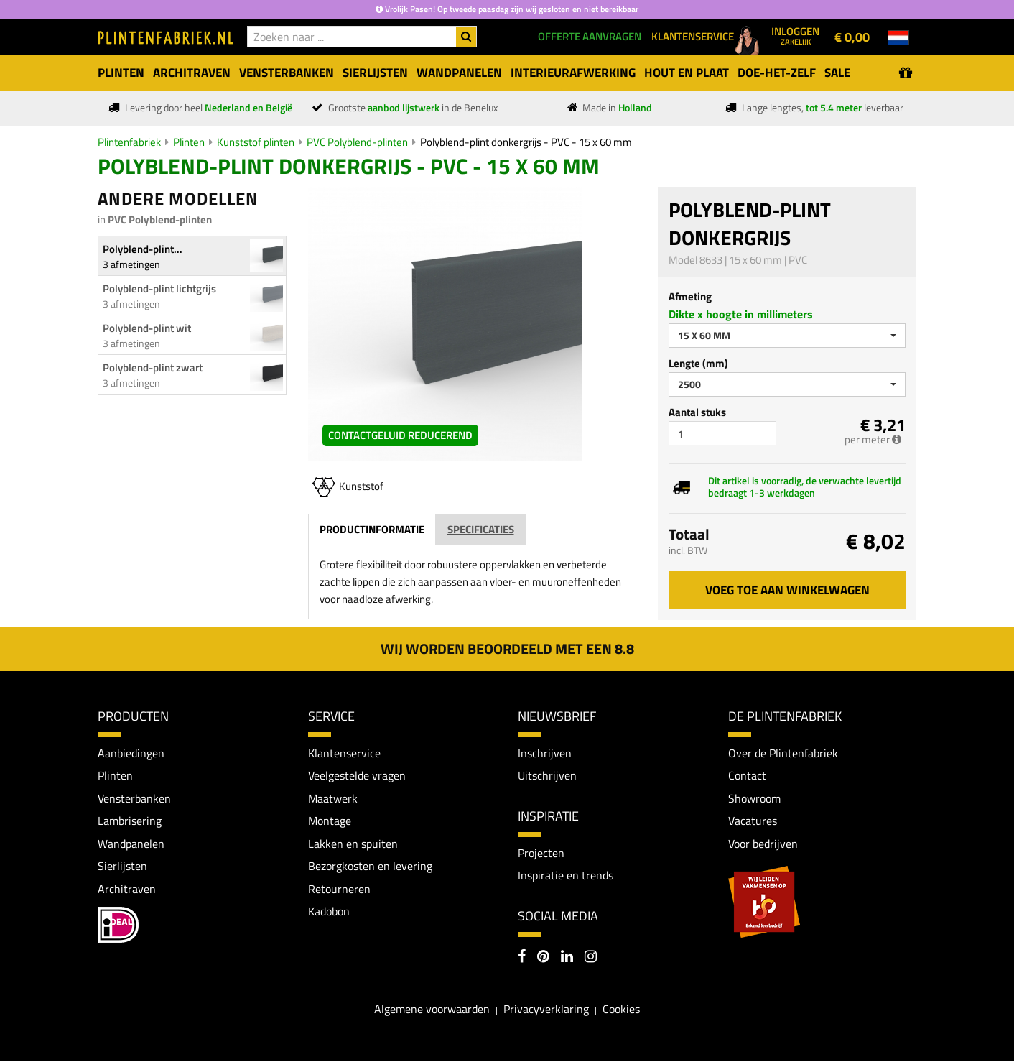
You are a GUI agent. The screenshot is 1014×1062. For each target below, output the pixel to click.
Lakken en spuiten (353, 843)
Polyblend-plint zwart (153, 367)
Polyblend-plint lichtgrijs (159, 288)
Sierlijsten (122, 866)
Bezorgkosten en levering (370, 866)
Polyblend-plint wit (147, 328)
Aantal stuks (697, 412)
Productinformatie (372, 529)
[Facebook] (522, 958)
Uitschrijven (547, 775)
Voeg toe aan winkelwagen (787, 590)
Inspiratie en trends (565, 876)
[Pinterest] (543, 958)
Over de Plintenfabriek (783, 753)
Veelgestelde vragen (357, 775)
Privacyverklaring (546, 1008)
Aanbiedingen (131, 753)
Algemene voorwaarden (432, 1008)
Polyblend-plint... (142, 249)
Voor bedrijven (763, 843)
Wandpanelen (131, 843)
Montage (329, 821)
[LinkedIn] (567, 958)
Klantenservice (344, 753)
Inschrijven (545, 753)
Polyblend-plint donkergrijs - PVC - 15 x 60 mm (526, 142)
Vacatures (752, 821)
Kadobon (329, 911)
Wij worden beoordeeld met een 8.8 (507, 648)
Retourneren (339, 888)
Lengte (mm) (698, 363)
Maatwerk (333, 798)
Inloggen (795, 35)
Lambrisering (130, 821)
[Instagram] (591, 958)
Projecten (541, 853)
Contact (747, 775)
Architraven (127, 888)
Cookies (621, 1008)
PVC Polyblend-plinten (357, 142)
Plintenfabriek (129, 142)
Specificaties (480, 529)
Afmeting (690, 296)
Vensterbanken (134, 798)
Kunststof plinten (255, 142)
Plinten (189, 142)
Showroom (754, 798)
